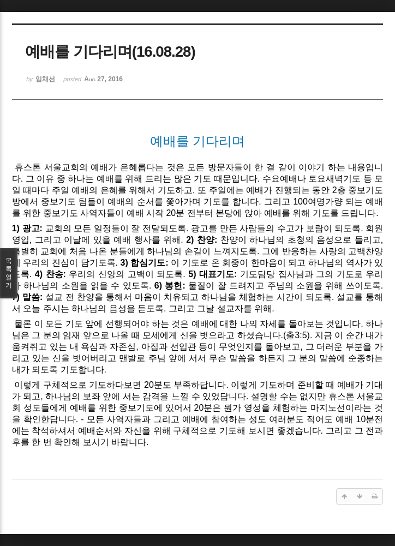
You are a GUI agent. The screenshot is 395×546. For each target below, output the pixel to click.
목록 (8, 273)
